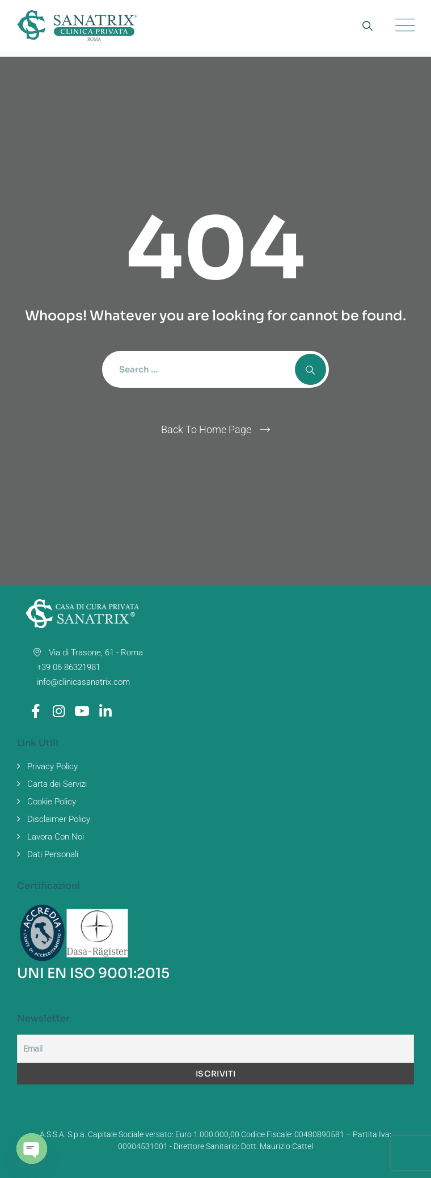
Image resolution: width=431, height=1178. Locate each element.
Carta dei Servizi (57, 784)
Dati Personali (52, 854)
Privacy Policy (52, 766)
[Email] (215, 1049)
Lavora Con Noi (55, 837)
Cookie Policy (51, 801)
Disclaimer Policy (58, 819)
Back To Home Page (206, 429)
